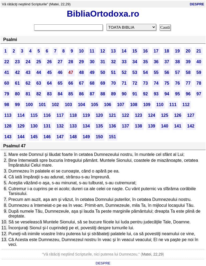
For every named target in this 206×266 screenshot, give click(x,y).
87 (92, 94)
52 (124, 72)
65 (60, 83)
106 (107, 104)
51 (113, 72)
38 (177, 61)
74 (156, 83)
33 (124, 61)
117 (60, 115)
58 (188, 72)
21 (198, 51)
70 (113, 83)
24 (28, 61)
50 (102, 72)
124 (151, 115)
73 (145, 83)
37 (166, 61)
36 (156, 61)
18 (166, 51)
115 (34, 115)
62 (28, 83)
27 (60, 61)
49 (92, 72)
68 (92, 83)
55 (156, 72)
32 (113, 61)
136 (112, 126)
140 (164, 126)
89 (113, 94)
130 (34, 126)
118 (73, 115)
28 (70, 61)
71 (124, 83)
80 (17, 94)
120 (99, 115)
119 (86, 115)
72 (135, 83)
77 (188, 83)
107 (120, 104)
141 (177, 126)
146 (47, 136)
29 (81, 61)
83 (49, 94)
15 (134, 51)
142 (190, 126)
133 (73, 126)
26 (49, 61)
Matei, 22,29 (152, 254)
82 (38, 94)
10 (81, 51)
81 (28, 94)
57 (177, 72)
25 (38, 61)
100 (29, 104)
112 (186, 104)
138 (138, 126)
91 (135, 94)
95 (177, 94)
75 (166, 83)
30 (92, 61)
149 (86, 136)
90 (124, 94)
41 (6, 72)
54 (145, 72)
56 (166, 72)
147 (60, 136)
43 (28, 72)
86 (81, 94)
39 (188, 61)
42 (17, 72)
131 (47, 126)
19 (177, 51)
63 (38, 83)
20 (188, 51)
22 (6, 61)
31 (102, 61)
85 (70, 94)
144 (21, 136)
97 (198, 94)
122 (125, 115)
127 (190, 115)
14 (124, 51)
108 (133, 104)
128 (8, 126)
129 (21, 126)
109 (146, 104)
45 (49, 72)
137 (125, 126)
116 (47, 115)
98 (6, 104)
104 (81, 104)
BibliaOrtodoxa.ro (103, 13)
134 (86, 126)
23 (17, 61)
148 (73, 136)
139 (151, 126)
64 (49, 83)
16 (145, 51)
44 (38, 72)
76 (177, 83)
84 (60, 94)
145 (34, 136)
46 (60, 72)
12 (102, 51)
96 (188, 94)
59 (198, 72)
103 (68, 104)
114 (21, 115)
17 (156, 51)
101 (42, 104)
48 (81, 72)
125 (164, 115)
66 (70, 83)
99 (17, 104)
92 (145, 94)
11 (92, 51)
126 (177, 115)
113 (8, 115)
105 (94, 104)
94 (166, 94)
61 (17, 83)
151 (112, 136)
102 (55, 104)
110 (160, 104)
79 (6, 94)
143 (8, 136)
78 (198, 83)
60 (6, 83)
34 (135, 61)
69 (102, 83)
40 (198, 61)
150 (99, 136)
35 (145, 61)
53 (135, 72)
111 (172, 104)
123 (138, 115)
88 (102, 94)
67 (81, 83)
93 (156, 94)
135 (99, 126)
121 (112, 115)
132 (60, 126)
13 (113, 51)
